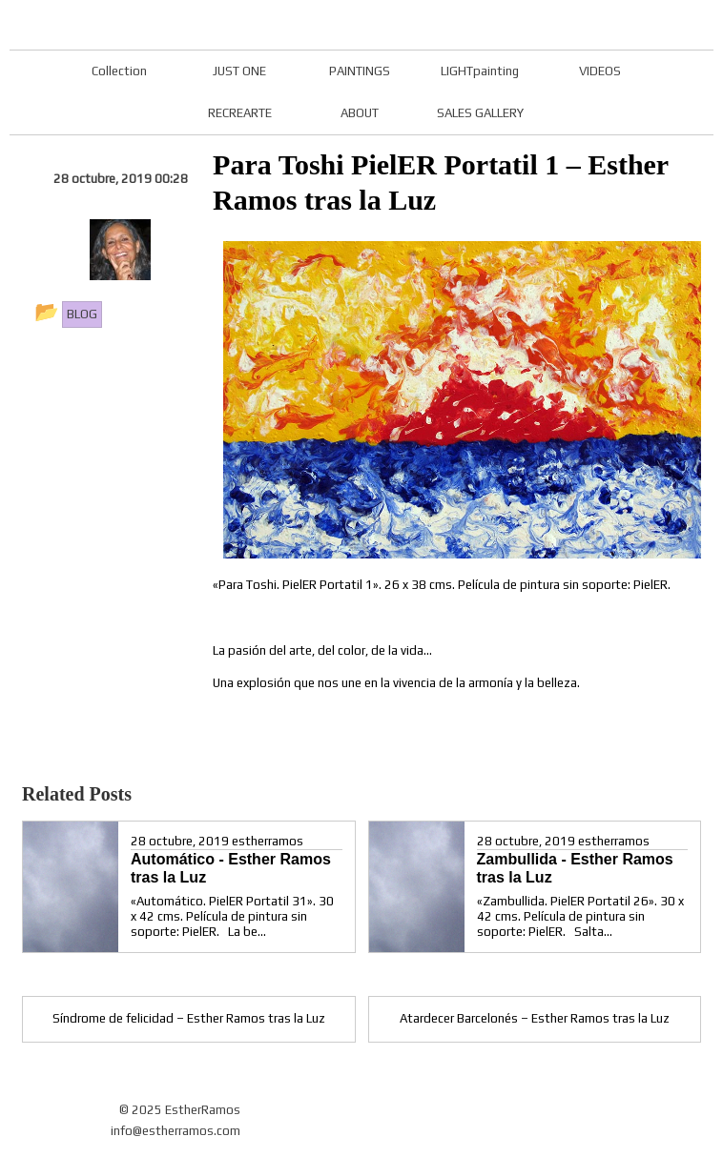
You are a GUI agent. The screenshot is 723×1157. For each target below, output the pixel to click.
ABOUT (360, 113)
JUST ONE (239, 71)
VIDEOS (600, 71)
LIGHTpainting (480, 71)
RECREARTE (240, 113)
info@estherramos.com (175, 1131)
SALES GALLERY (480, 113)
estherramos (267, 841)
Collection (119, 71)
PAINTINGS (359, 71)
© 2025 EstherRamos (179, 1110)
